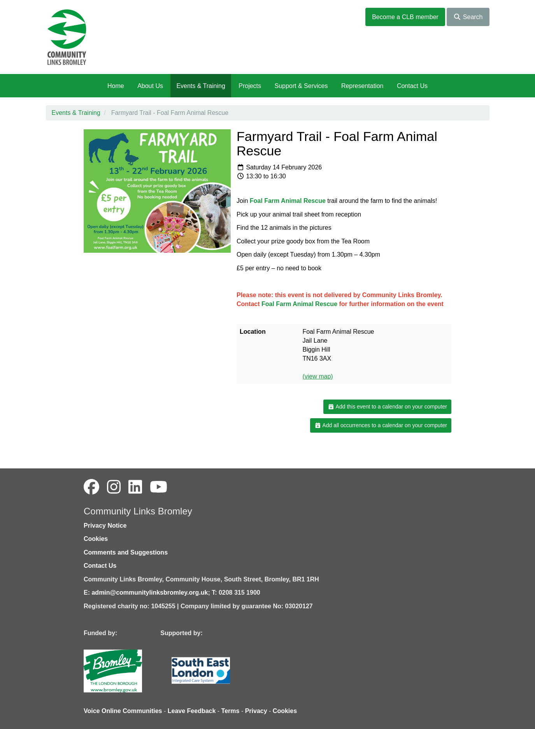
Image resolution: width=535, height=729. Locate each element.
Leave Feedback (192, 711)
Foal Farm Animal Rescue (288, 200)
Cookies (96, 538)
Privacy (256, 711)
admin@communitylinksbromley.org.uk (149, 592)
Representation (362, 86)
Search (467, 17)
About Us (150, 86)
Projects (250, 86)
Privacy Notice (105, 525)
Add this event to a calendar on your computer (387, 406)
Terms (230, 711)
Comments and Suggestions (126, 552)
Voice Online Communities (123, 711)
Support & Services (301, 86)
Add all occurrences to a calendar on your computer (380, 425)
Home (115, 86)
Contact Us (412, 86)
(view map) (317, 376)
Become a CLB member (405, 17)
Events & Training (200, 86)
